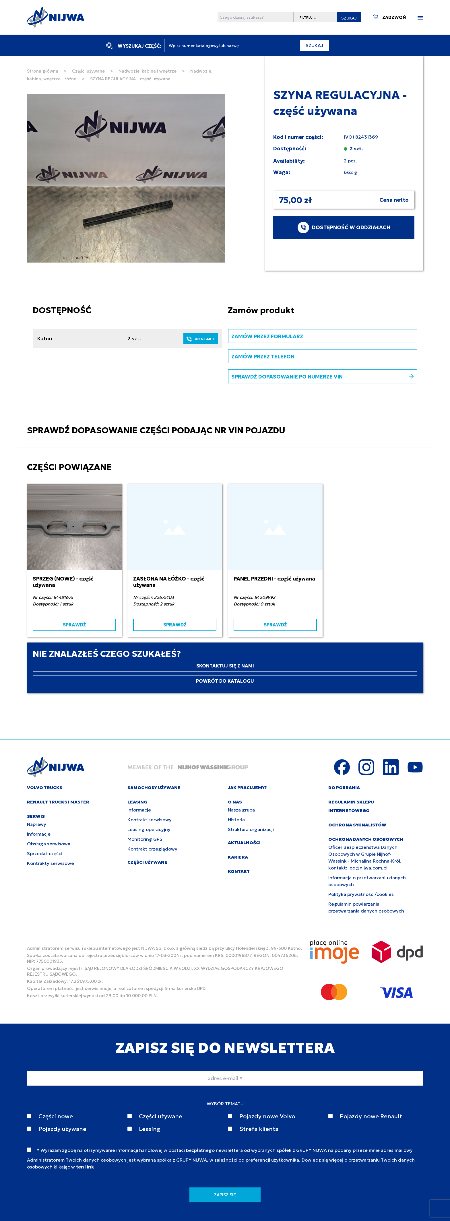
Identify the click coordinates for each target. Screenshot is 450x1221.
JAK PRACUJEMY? (247, 787)
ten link (85, 1167)
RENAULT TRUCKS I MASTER (58, 802)
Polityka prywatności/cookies (361, 894)
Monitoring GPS (144, 839)
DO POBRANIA (344, 787)
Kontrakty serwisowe (50, 863)
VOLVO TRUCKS (44, 787)
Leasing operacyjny (148, 829)
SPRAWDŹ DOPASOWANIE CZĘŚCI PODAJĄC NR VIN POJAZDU (156, 430)
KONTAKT (201, 338)
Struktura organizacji (251, 829)
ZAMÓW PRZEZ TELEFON (262, 356)
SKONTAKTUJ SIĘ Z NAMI (225, 666)
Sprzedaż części (44, 853)
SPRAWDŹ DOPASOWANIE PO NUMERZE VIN (322, 376)
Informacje (39, 834)
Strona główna (42, 71)
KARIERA (238, 857)
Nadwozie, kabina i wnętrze (147, 71)
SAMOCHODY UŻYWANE (154, 787)
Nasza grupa (241, 810)
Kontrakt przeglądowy (152, 849)
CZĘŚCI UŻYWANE (147, 862)
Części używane (88, 71)
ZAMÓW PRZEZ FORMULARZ (267, 336)
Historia (236, 819)
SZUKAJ (349, 18)
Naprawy (36, 824)
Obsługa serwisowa (48, 844)
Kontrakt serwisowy (149, 819)
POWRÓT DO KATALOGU (225, 681)
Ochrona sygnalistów (357, 825)
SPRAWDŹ (74, 625)
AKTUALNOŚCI (244, 842)
